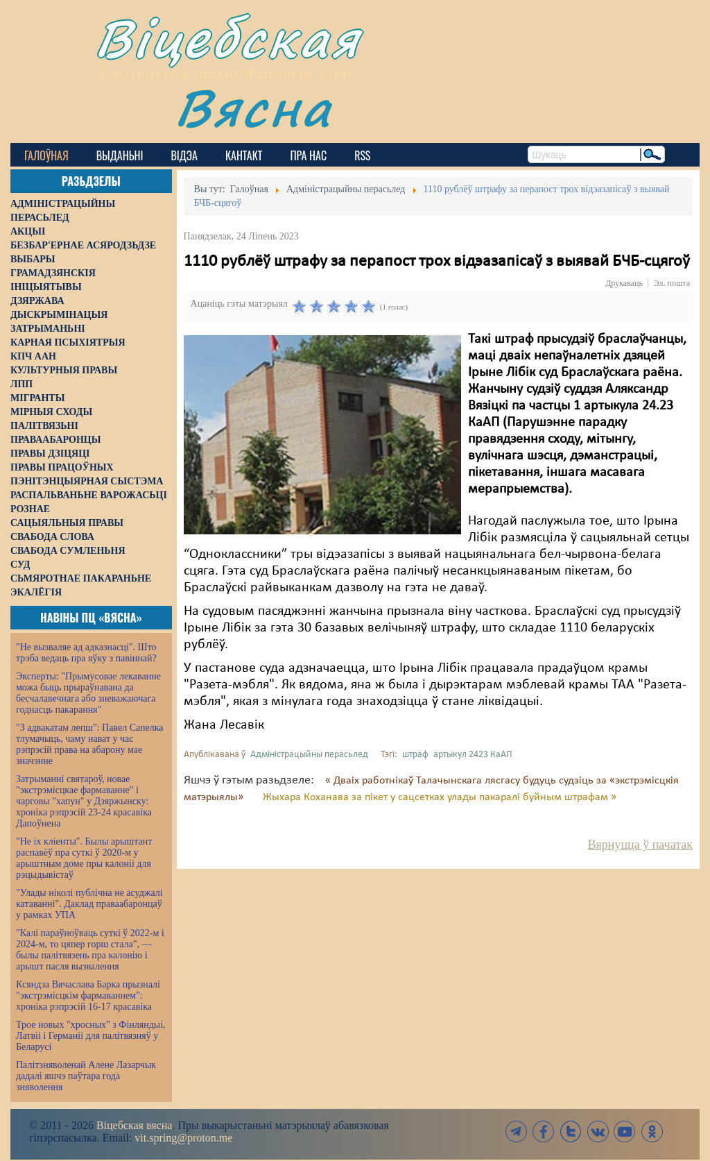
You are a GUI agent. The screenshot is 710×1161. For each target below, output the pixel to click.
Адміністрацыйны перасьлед (309, 754)
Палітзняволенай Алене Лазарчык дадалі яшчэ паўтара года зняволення (86, 1076)
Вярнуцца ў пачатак (640, 844)
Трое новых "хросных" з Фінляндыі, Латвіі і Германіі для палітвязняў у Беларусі (91, 1035)
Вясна (253, 107)
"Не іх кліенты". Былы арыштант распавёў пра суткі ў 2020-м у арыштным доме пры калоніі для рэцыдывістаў (84, 858)
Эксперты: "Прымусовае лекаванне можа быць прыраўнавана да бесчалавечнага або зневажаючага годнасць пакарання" (88, 693)
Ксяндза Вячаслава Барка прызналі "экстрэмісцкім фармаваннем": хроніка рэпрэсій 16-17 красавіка (88, 995)
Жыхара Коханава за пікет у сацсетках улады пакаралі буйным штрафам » (439, 797)
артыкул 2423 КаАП (472, 754)
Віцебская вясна (134, 1125)
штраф (415, 754)
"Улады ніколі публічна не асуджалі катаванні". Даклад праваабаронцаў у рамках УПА (89, 904)
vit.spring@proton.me (183, 1138)
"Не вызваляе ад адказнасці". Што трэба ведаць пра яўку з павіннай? (86, 652)
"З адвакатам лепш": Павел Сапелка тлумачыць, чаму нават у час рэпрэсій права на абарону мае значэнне (90, 744)
